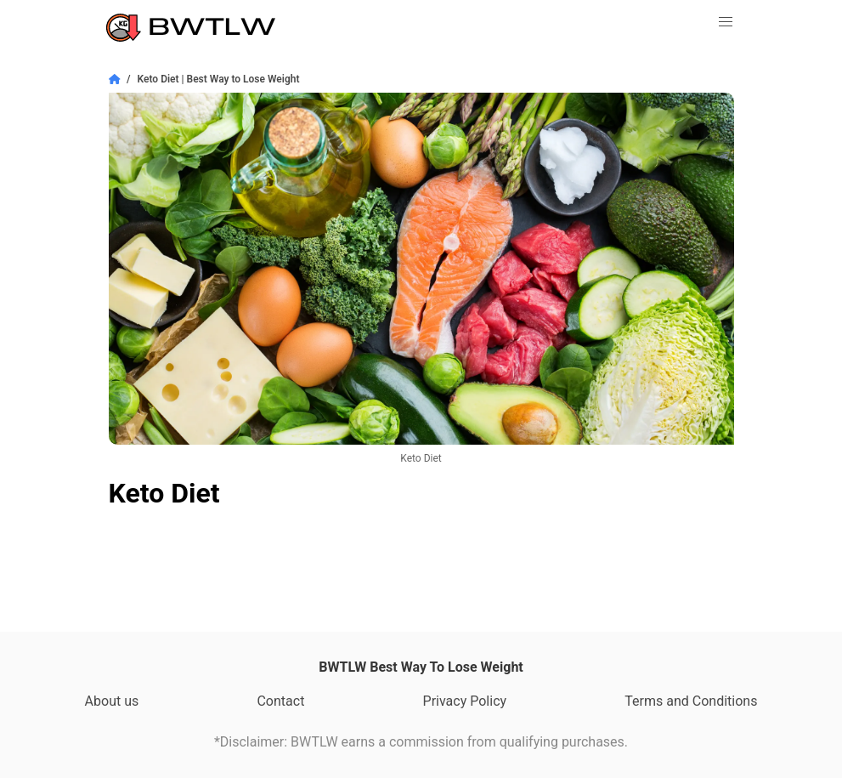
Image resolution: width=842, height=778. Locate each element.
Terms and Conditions (690, 701)
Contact (280, 701)
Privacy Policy (465, 701)
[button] (726, 22)
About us (112, 701)
